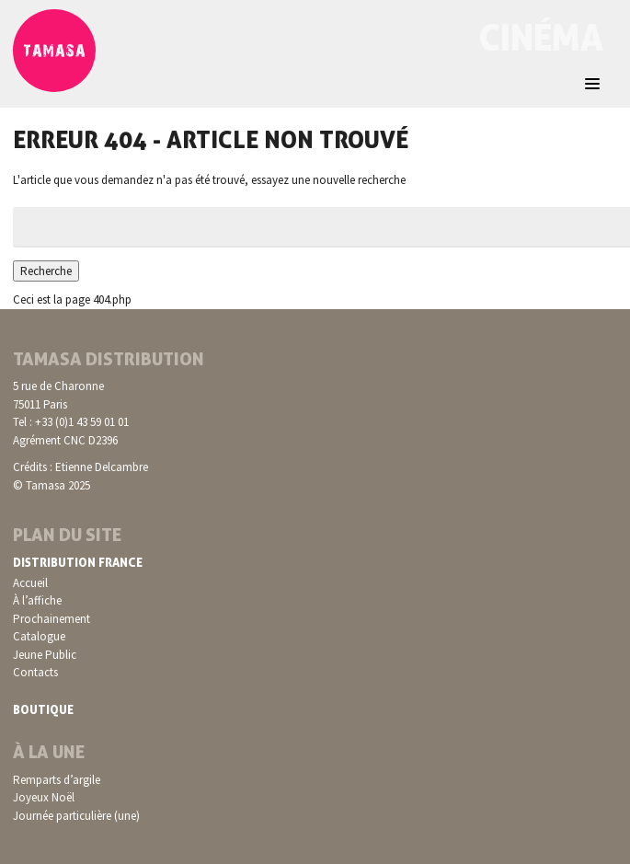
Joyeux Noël (43, 797)
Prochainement (51, 619)
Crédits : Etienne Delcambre (80, 467)
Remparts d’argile (56, 780)
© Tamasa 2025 (51, 485)
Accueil (30, 583)
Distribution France (78, 562)
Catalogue (39, 636)
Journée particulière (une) (76, 816)
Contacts (35, 672)
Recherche (46, 271)
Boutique (43, 709)
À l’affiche (37, 600)
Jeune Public (44, 654)
